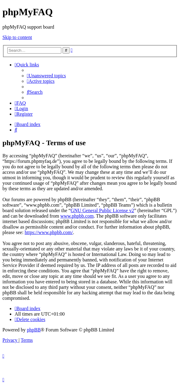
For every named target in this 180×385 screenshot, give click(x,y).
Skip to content (17, 37)
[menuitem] (46, 75)
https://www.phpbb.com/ (49, 232)
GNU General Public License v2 (102, 210)
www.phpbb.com (77, 216)
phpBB (34, 329)
